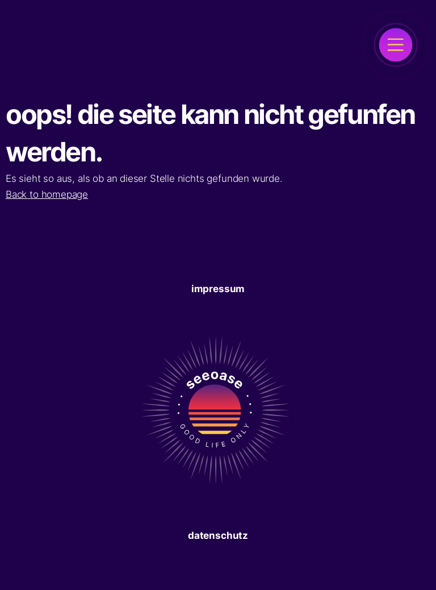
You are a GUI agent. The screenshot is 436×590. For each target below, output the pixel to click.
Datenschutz (218, 535)
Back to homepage (47, 194)
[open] (396, 45)
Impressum (218, 288)
